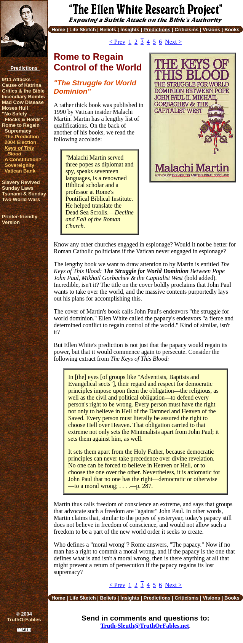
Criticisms (186, 29)
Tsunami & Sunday (24, 194)
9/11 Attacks (16, 79)
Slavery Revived (21, 182)
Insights (129, 29)
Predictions (24, 68)
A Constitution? (23, 159)
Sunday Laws (18, 188)
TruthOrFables (24, 619)
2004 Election (20, 142)
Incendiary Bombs (23, 96)
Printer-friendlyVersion (19, 219)
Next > (173, 41)
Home (58, 29)
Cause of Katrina (21, 85)
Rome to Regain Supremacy (21, 128)
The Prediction (22, 136)
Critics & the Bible (23, 91)
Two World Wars (21, 199)
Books (232, 29)
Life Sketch (82, 29)
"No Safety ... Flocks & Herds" (22, 116)
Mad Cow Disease (23, 102)
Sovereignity (19, 165)
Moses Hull (15, 108)
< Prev (117, 41)
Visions (211, 29)
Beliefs (108, 29)
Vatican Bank (20, 171)
